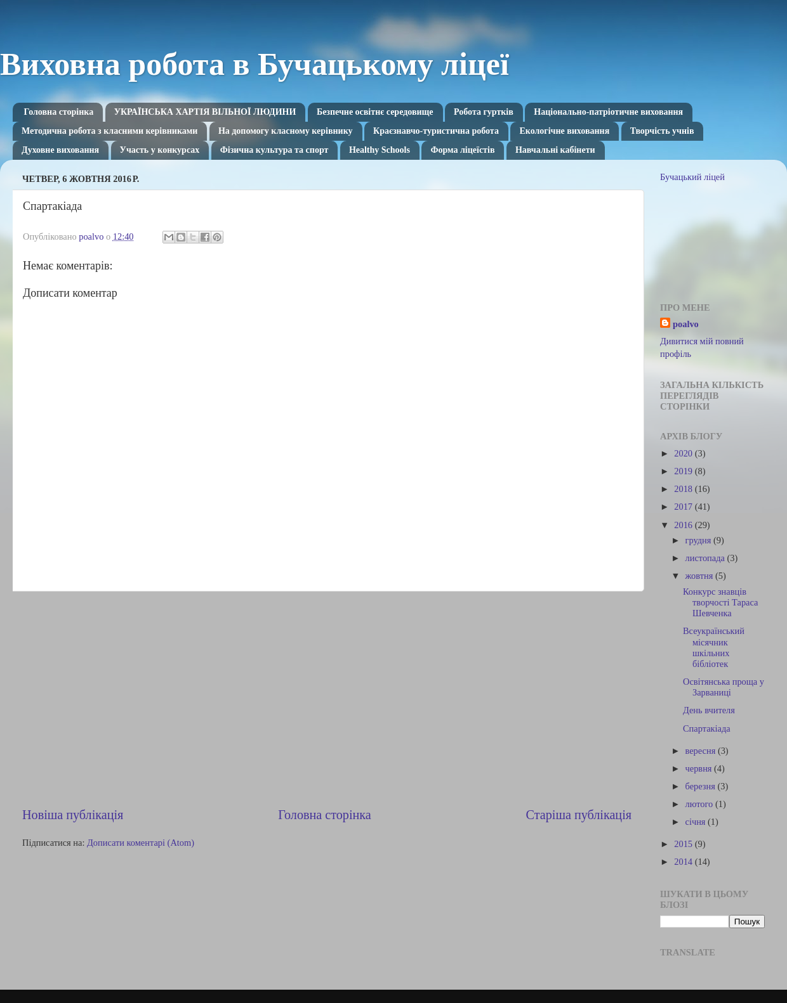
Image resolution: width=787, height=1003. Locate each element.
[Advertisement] (327, 698)
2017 (684, 507)
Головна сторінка (59, 112)
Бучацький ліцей (692, 177)
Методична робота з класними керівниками (109, 131)
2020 (684, 453)
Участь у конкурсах (160, 150)
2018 (684, 489)
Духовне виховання (60, 150)
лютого (700, 804)
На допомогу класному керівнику (285, 131)
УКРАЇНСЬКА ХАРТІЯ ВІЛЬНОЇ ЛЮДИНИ (205, 112)
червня (700, 768)
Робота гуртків (483, 112)
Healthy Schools (379, 150)
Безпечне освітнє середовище (375, 112)
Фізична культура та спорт (274, 150)
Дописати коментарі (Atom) (140, 843)
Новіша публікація (72, 815)
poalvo (686, 324)
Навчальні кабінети (555, 150)
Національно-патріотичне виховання (608, 112)
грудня (699, 540)
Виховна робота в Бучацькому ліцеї (254, 64)
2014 (684, 862)
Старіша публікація (579, 815)
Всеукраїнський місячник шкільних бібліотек (713, 647)
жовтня (700, 576)
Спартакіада (707, 728)
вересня (701, 751)
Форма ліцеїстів (462, 150)
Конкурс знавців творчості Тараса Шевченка (720, 602)
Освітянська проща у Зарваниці (723, 686)
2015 (684, 844)
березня (701, 786)
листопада (706, 558)
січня (696, 822)
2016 (684, 525)
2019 (684, 471)
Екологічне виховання (564, 131)
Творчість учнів (662, 131)
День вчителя (709, 710)
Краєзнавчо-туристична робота (436, 131)
